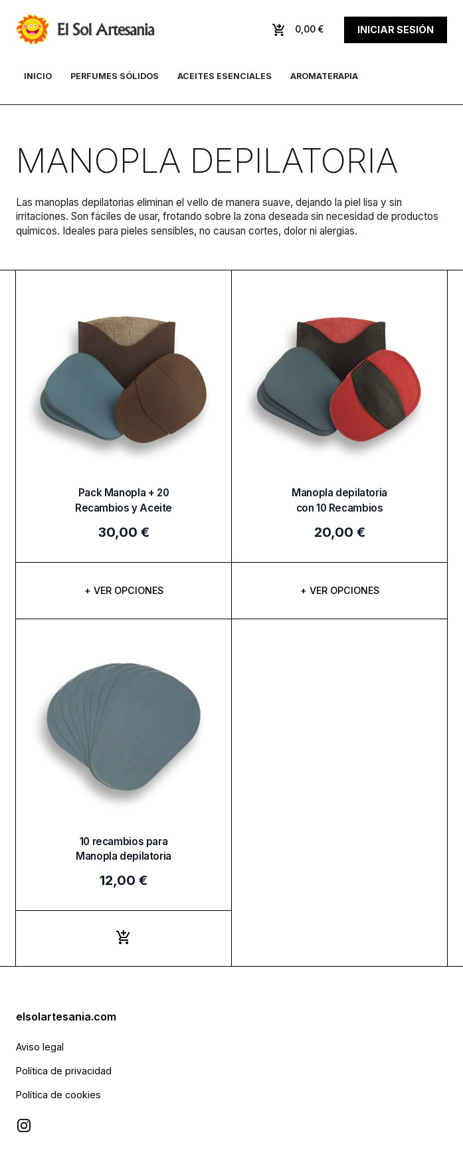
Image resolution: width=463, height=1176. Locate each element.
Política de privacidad (64, 1070)
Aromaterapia (324, 76)
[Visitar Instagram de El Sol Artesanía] (24, 1125)
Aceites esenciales (224, 76)
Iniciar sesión (395, 29)
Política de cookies (58, 1094)
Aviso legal (40, 1046)
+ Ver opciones (123, 590)
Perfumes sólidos (114, 76)
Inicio (38, 76)
